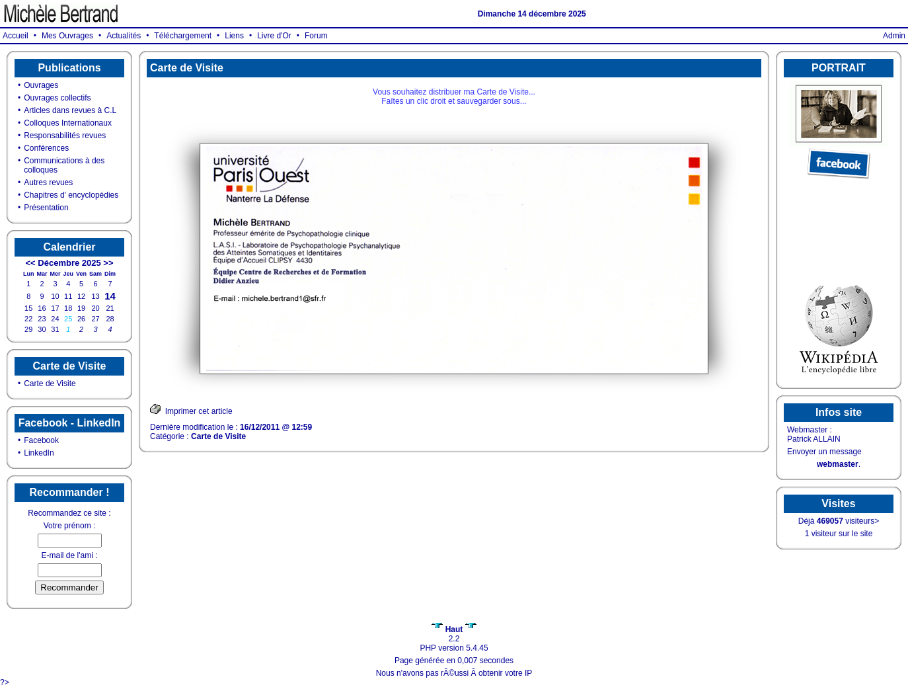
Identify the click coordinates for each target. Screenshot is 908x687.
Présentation (46, 207)
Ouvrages (41, 85)
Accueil (15, 35)
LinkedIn (39, 453)
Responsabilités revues (65, 135)
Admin (894, 35)
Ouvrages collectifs (57, 97)
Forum (316, 35)
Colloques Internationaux (68, 123)
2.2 (454, 634)
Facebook (41, 440)
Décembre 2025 (69, 263)
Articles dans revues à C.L (70, 110)
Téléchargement (182, 35)
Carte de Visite (50, 383)
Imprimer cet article (191, 409)
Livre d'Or (274, 35)
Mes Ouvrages (67, 35)
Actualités (123, 35)
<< (30, 263)
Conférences (46, 148)
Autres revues (48, 182)
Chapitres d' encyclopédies (71, 195)
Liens (234, 35)
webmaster (837, 464)
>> (108, 263)
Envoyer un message (824, 451)
